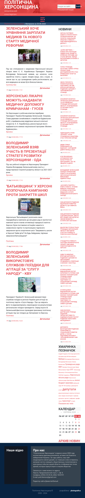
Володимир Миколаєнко (72, 359)
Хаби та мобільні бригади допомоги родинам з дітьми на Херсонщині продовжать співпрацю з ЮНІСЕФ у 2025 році (69, 259)
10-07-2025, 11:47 (66, 112)
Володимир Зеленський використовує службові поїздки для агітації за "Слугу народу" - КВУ (27, 263)
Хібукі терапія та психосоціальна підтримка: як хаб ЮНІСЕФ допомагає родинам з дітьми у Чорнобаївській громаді (68, 87)
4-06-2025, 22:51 (66, 152)
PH (8, 90)
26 (66, 432)
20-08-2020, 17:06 (17, 246)
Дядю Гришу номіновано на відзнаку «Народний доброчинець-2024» (68, 147)
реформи (72, 398)
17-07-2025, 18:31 (66, 95)
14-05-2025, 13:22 (66, 198)
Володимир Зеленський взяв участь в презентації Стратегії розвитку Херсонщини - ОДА (26, 151)
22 (76, 429)
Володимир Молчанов (65, 362)
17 (60, 429)
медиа (64, 396)
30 (79, 432)
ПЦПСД (61, 375)
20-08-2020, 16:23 (17, 321)
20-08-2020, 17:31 (17, 90)
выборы (68, 385)
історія (73, 401)
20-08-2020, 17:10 (17, 180)
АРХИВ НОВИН (69, 441)
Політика (10, 241)
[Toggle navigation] (42, 19)
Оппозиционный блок (71, 372)
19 (66, 429)
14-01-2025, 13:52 (66, 286)
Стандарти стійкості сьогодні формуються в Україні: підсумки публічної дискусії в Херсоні (69, 244)
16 (79, 426)
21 (73, 429)
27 (70, 432)
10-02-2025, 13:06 (66, 265)
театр (60, 401)
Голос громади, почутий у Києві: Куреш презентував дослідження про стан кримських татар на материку (69, 71)
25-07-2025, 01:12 (66, 78)
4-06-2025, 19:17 (66, 166)
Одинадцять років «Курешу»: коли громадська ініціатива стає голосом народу (69, 135)
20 (70, 429)
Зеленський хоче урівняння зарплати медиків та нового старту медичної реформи (25, 37)
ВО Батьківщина (71, 356)
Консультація (71, 367)
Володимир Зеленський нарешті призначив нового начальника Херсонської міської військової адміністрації (69, 174)
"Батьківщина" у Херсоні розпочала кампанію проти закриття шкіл (29, 190)
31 (60, 435)
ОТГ (71, 370)
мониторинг (69, 396)
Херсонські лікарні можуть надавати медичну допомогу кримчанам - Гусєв (25, 102)
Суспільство (11, 85)
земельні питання (74, 393)
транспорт (66, 401)
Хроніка (9, 132)
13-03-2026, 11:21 (66, 63)
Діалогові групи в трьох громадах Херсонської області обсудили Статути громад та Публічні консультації (69, 231)
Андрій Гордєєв (63, 354)
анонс (77, 380)
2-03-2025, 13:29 (66, 237)
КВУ (60, 367)
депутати (69, 389)
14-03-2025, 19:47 (66, 209)
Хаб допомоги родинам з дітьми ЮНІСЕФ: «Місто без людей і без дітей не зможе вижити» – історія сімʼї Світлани (69, 217)
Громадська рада (72, 364)
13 (70, 426)
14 (73, 426)
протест (67, 398)
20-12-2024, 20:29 (66, 323)
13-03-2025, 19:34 (66, 223)
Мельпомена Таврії (64, 370)
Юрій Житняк (70, 380)
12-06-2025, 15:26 (66, 140)
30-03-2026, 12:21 (66, 46)
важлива (69, 383)
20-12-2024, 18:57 (66, 341)
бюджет (62, 383)
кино (60, 396)
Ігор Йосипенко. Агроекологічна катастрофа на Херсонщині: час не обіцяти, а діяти (67, 160)
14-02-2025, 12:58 (66, 250)
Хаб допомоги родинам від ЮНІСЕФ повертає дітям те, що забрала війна (69, 204)
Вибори (62, 359)
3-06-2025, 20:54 (66, 181)
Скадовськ (66, 375)
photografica (76, 491)
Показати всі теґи (66, 404)
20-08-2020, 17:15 (17, 137)
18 (63, 429)
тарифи (77, 398)
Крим (77, 367)
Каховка (64, 367)
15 (76, 426)
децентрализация (64, 393)
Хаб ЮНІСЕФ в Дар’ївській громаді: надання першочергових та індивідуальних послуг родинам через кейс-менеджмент (69, 315)
